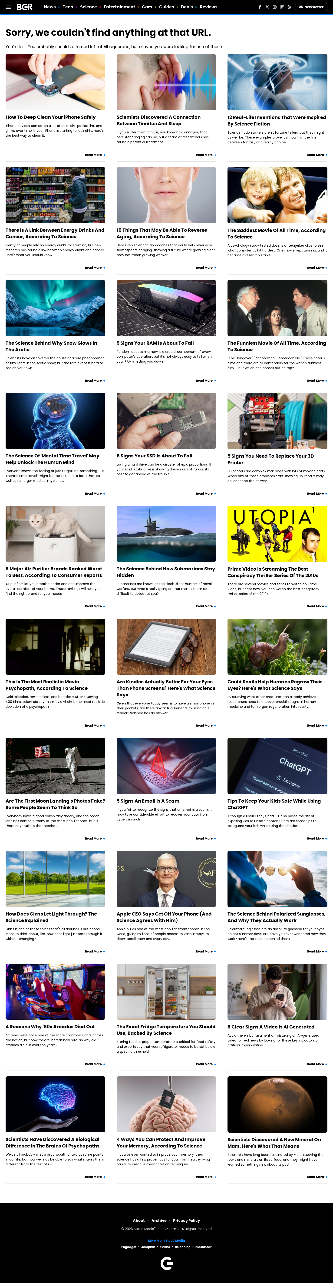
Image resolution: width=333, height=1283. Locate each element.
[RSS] (289, 7)
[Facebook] (260, 7)
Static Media (144, 1229)
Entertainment (119, 7)
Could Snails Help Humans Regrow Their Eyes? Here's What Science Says (274, 685)
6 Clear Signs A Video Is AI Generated (271, 1027)
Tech (68, 7)
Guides (166, 7)
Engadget (128, 1247)
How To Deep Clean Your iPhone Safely (51, 117)
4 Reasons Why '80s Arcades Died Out (50, 1027)
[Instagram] (275, 7)
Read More (93, 155)
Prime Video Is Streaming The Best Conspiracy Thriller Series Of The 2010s (272, 572)
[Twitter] (267, 7)
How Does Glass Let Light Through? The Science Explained (51, 917)
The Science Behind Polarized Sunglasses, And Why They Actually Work (276, 917)
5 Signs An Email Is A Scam (148, 801)
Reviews (209, 7)
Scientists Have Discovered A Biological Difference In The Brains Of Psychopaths (52, 1142)
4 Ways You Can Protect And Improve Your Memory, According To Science (161, 1142)
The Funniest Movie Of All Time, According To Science (276, 346)
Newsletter (311, 7)
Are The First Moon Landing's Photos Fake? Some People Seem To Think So (55, 804)
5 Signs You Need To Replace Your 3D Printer (270, 459)
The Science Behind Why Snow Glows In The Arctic (51, 346)
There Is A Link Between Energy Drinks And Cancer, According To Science (55, 233)
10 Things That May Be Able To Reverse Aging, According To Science (162, 233)
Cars (147, 7)
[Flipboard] (282, 7)
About (139, 1220)
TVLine (165, 1247)
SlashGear (203, 1247)
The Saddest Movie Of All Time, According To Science (276, 233)
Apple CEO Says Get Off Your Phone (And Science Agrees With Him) (164, 917)
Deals (187, 7)
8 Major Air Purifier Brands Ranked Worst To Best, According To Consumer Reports (54, 572)
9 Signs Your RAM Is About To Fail (155, 343)
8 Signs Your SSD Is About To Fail (154, 456)
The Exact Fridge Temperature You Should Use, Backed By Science (166, 1030)
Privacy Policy (186, 1220)
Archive (159, 1220)
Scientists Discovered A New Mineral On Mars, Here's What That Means (274, 1143)
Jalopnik (148, 1247)
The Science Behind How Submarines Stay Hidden (166, 572)
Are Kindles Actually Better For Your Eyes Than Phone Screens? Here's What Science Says (166, 688)
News (50, 7)
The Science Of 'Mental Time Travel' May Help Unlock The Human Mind (52, 459)
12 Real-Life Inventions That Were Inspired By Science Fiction (276, 120)
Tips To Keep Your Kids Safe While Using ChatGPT (274, 804)
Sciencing (183, 1247)
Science (88, 7)
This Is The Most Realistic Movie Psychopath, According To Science (47, 685)
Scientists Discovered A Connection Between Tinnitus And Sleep (159, 120)
